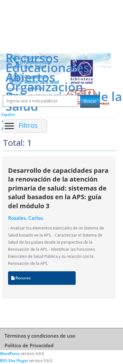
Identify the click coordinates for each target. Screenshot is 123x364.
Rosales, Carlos (25, 218)
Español (8, 114)
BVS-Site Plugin (14, 360)
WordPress (10, 353)
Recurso (21, 278)
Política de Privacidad (29, 345)
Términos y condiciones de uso (40, 335)
